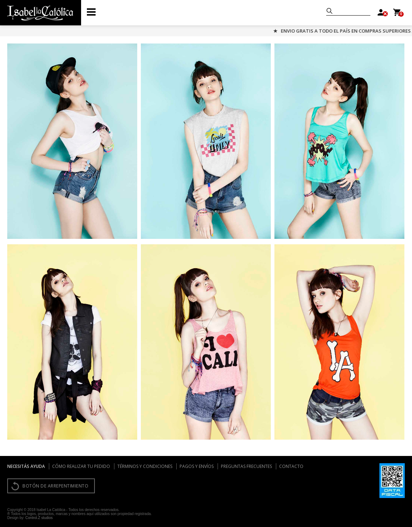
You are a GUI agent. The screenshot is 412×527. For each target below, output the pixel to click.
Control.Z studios (39, 518)
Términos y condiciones (144, 466)
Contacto (291, 466)
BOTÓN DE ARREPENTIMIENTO (55, 486)
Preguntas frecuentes (246, 466)
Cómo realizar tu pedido (81, 466)
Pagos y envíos (197, 466)
